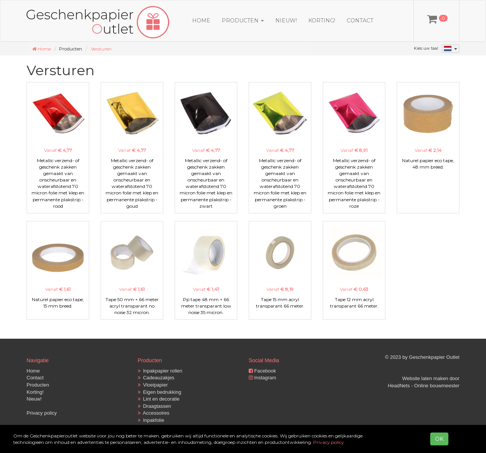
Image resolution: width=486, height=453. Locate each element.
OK (439, 439)
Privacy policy (42, 413)
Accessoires (154, 413)
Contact (360, 20)
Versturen (101, 49)
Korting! (321, 20)
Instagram (262, 377)
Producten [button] (243, 20)
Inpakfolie (151, 420)
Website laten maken (425, 378)
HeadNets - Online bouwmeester (423, 385)
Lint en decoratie (159, 399)
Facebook (262, 371)
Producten (38, 385)
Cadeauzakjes (156, 377)
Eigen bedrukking (159, 392)
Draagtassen (154, 406)
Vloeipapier (153, 385)
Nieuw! (286, 20)
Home (201, 20)
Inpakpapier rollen (160, 371)
